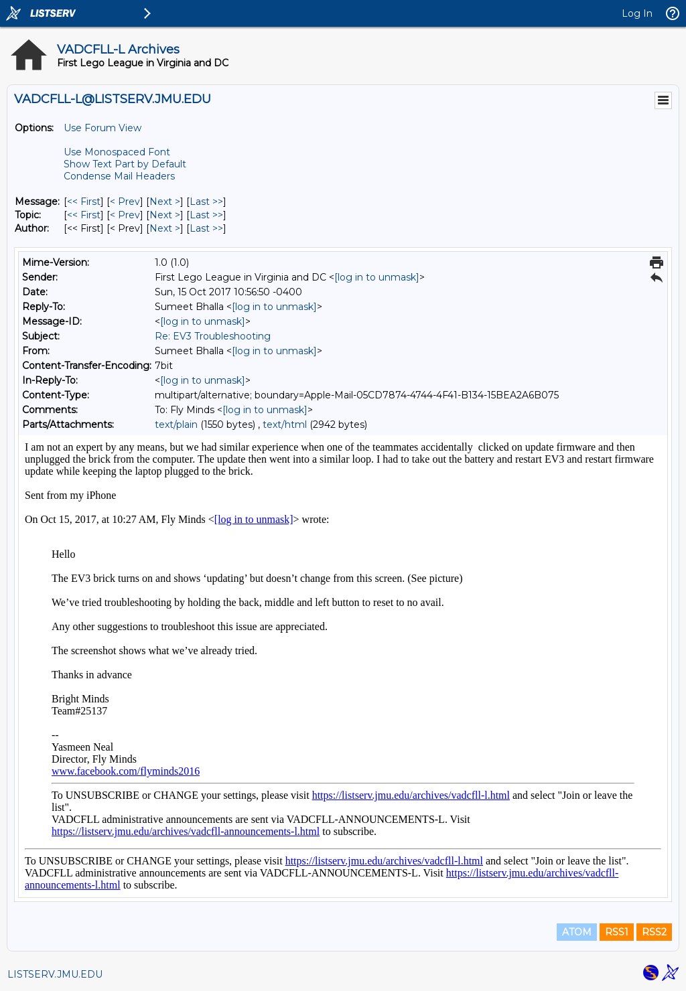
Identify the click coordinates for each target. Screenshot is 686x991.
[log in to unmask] (376, 277)
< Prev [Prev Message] (125, 202)
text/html (285, 424)
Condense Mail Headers (119, 176)
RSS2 (654, 932)
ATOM (577, 932)
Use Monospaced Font (117, 152)
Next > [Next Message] (164, 202)
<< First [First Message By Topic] (83, 215)
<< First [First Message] (83, 202)
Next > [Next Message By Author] (164, 228)
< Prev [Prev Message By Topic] (125, 215)
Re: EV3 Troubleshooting (213, 336)
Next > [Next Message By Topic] (164, 215)
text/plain (176, 424)
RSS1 (616, 932)
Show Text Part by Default (125, 164)
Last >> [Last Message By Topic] (206, 215)
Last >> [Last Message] (206, 202)
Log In (637, 13)
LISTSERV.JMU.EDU (54, 974)
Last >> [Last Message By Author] (206, 228)
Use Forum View (102, 128)
